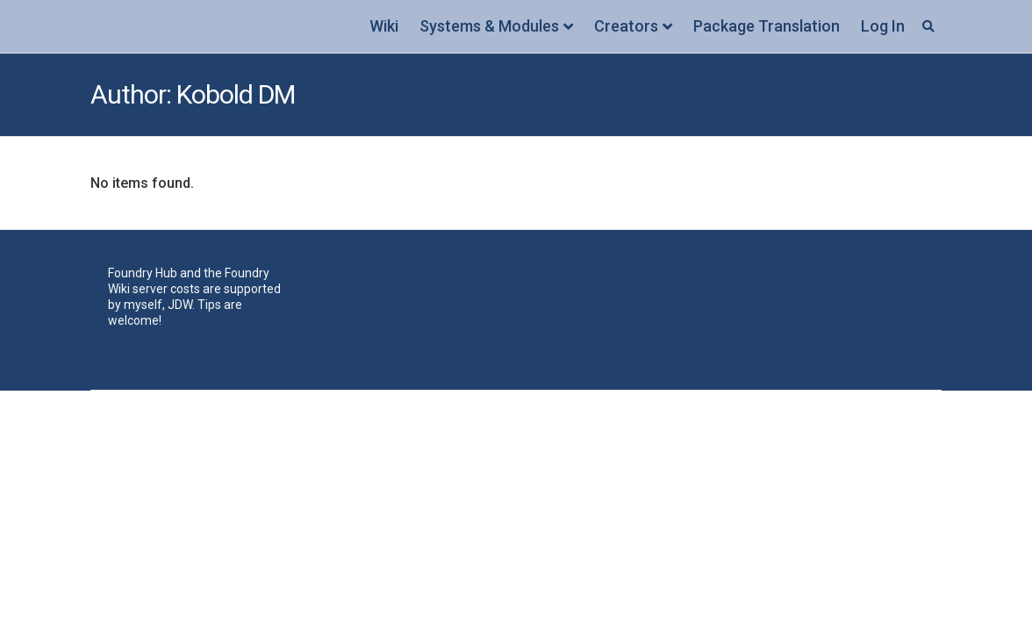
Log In (883, 26)
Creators (626, 26)
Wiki (383, 26)
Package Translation (766, 26)
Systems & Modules (489, 26)
